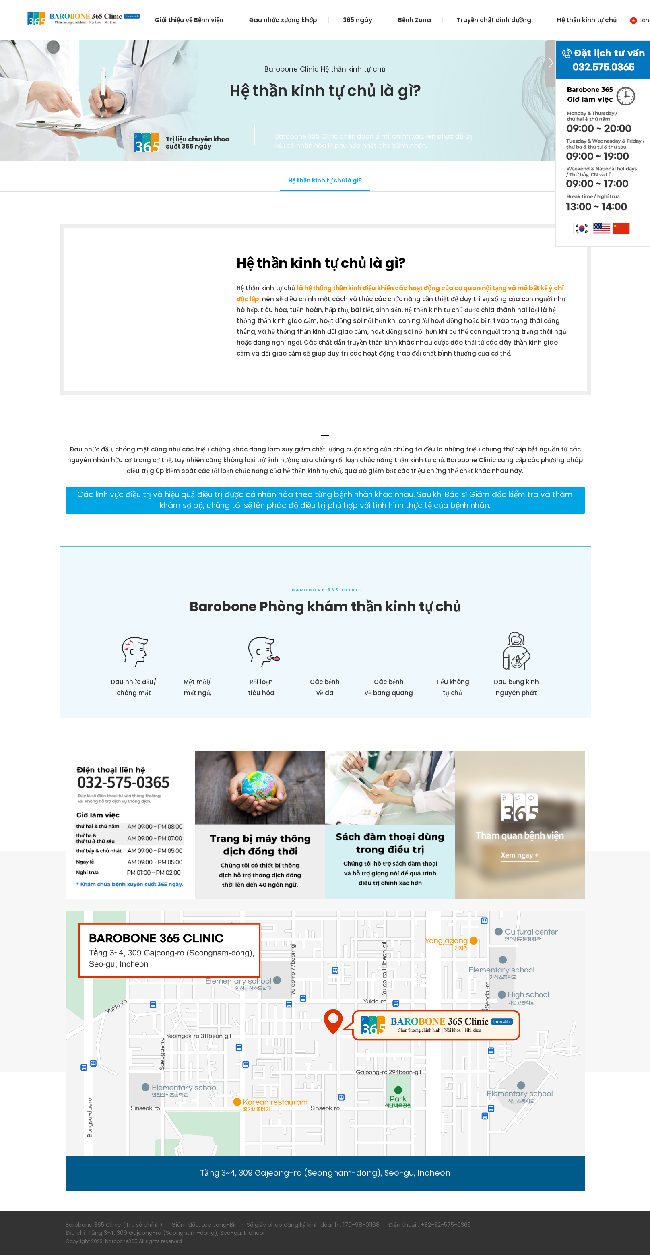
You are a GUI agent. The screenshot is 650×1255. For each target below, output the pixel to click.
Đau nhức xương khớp (283, 20)
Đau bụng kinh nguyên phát (516, 687)
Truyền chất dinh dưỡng (494, 20)
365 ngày (357, 20)
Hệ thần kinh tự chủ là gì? (325, 180)
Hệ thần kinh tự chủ (587, 20)
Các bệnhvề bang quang (389, 687)
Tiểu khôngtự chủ (452, 687)
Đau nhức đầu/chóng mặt (134, 687)
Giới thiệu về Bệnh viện (189, 20)
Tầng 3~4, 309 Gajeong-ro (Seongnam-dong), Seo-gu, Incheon (325, 1173)
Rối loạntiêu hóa (261, 687)
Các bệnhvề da (325, 687)
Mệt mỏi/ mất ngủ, (197, 687)
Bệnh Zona (414, 20)
